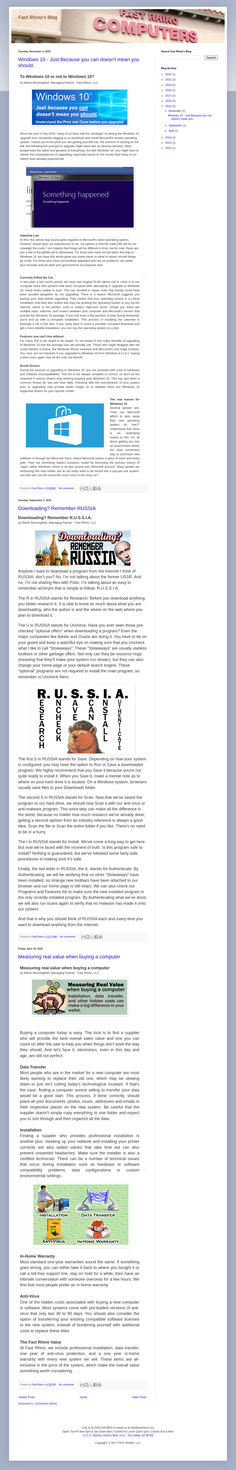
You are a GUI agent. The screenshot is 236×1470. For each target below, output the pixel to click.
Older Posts (139, 1397)
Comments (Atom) (46, 1403)
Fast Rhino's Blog (37, 17)
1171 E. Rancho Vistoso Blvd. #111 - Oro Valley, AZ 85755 (118, 1435)
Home (83, 1397)
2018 (168, 90)
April (172, 130)
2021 (168, 79)
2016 (168, 101)
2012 (168, 148)
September (176, 125)
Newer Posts (27, 1397)
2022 (168, 74)
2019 (168, 85)
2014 (168, 137)
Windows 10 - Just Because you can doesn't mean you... (190, 117)
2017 (168, 95)
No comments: (67, 488)
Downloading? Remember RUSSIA (57, 508)
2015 (168, 106)
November (175, 111)
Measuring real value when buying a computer (69, 957)
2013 (168, 142)
